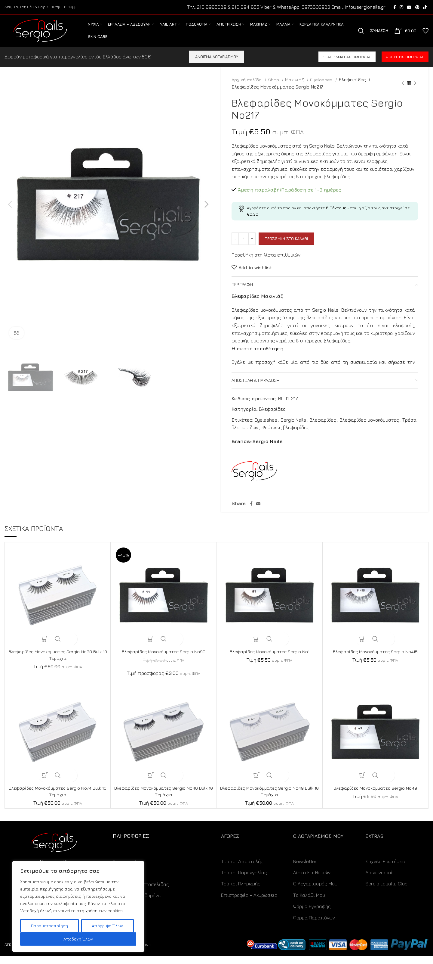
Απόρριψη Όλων (107, 925)
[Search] (361, 35)
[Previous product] (403, 91)
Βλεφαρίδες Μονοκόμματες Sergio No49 (375, 795)
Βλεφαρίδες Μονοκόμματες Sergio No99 (163, 659)
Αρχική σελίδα (247, 87)
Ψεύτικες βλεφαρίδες (285, 435)
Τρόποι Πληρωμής (240, 891)
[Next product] (415, 91)
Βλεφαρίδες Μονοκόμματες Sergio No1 (269, 659)
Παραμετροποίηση (49, 925)
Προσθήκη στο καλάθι (286, 246)
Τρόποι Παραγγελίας (244, 880)
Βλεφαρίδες (352, 87)
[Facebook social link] (395, 7)
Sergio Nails (293, 427)
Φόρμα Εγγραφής (312, 914)
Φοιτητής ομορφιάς (405, 64)
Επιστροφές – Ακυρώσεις (249, 903)
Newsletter (305, 869)
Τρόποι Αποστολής (242, 869)
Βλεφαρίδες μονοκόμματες (369, 427)
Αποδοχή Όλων (78, 938)
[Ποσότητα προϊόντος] (243, 246)
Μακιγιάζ (295, 87)
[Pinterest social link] (417, 7)
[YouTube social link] (409, 7)
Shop (274, 87)
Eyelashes (322, 87)
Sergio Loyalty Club (386, 891)
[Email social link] (258, 511)
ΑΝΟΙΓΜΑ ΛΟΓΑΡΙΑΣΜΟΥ (216, 64)
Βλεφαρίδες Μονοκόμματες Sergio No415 (375, 659)
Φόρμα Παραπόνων (314, 925)
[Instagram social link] (401, 7)
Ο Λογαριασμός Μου (315, 891)
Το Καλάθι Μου (309, 903)
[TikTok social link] (424, 7)
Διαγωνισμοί (378, 880)
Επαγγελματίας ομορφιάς (347, 64)
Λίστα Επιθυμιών (311, 880)
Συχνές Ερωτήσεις (386, 869)
